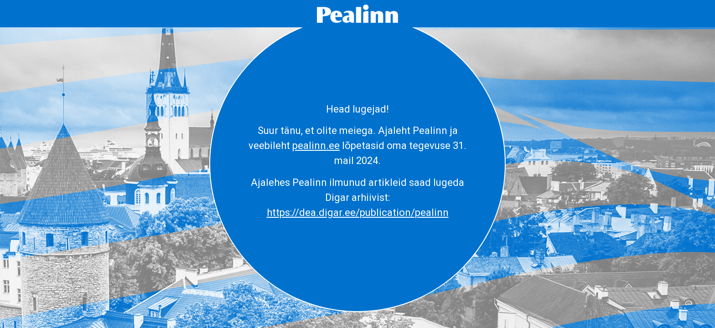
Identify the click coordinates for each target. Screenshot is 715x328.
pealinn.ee (316, 145)
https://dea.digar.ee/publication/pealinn (358, 212)
